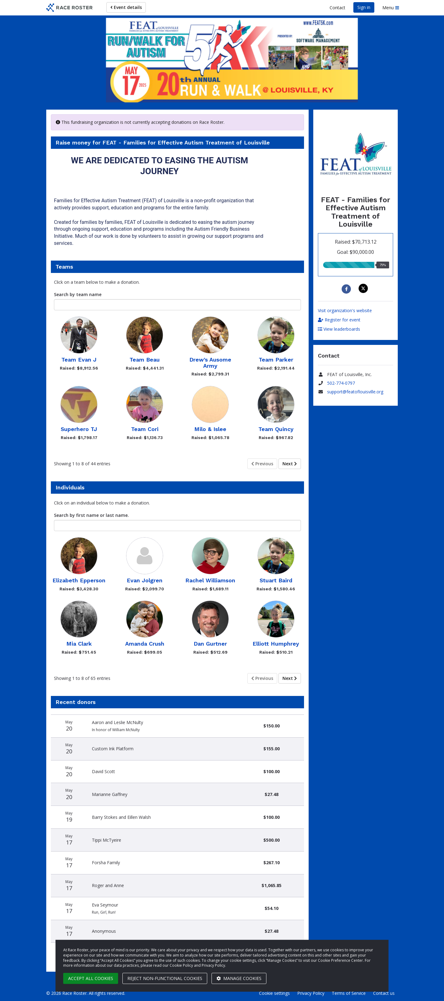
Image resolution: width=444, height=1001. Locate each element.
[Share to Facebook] (347, 289)
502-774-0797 (341, 383)
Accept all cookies (90, 978)
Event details (126, 7)
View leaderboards (339, 329)
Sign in (363, 7)
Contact (337, 7)
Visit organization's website (345, 310)
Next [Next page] (289, 464)
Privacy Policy (310, 993)
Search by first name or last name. (91, 515)
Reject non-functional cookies (164, 978)
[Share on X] (364, 288)
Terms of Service (349, 993)
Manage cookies (238, 978)
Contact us (384, 993)
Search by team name (77, 294)
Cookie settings (274, 993)
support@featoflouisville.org (355, 392)
